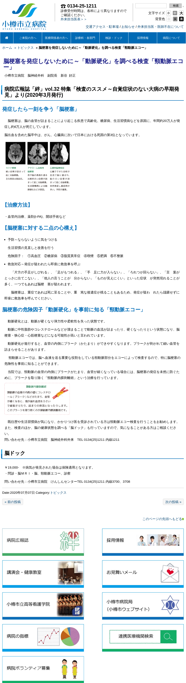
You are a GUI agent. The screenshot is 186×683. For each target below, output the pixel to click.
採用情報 (143, 38)
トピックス (58, 492)
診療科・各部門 (85, 38)
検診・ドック (114, 38)
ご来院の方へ (27, 38)
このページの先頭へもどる (163, 519)
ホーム (7, 47)
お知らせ (128, 26)
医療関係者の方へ (56, 38)
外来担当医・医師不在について (161, 26)
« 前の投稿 (13, 502)
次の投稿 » (173, 502)
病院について (171, 38)
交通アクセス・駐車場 (102, 26)
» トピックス (24, 47)
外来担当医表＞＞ (74, 19)
